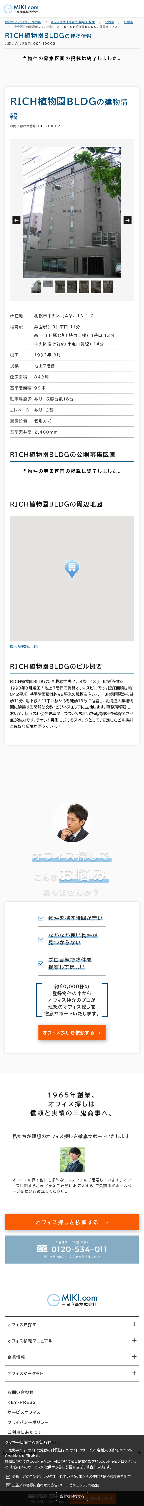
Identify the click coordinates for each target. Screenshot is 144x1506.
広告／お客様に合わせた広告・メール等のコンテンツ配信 (55, 1485)
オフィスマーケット (25, 1374)
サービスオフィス (24, 1412)
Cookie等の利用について (50, 1461)
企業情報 (16, 1357)
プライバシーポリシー (28, 1422)
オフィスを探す (22, 1325)
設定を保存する (72, 1496)
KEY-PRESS (21, 1402)
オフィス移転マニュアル (30, 1341)
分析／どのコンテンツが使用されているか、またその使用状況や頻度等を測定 (71, 1476)
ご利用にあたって (24, 1432)
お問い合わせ (20, 1392)
